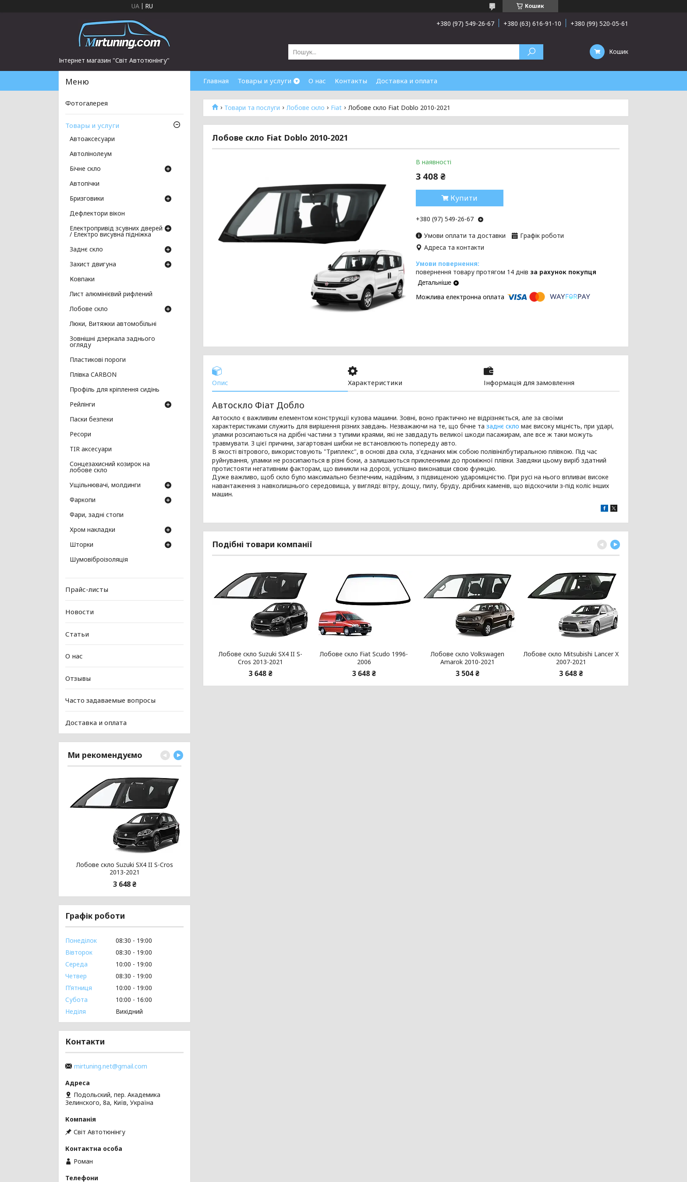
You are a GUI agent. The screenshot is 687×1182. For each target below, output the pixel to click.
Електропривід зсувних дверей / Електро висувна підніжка (116, 231)
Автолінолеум (91, 154)
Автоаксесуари (92, 139)
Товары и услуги (264, 80)
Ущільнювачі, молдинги (105, 485)
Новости (79, 611)
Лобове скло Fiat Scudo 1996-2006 (364, 657)
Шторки (81, 545)
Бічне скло (85, 169)
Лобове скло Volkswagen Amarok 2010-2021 (467, 657)
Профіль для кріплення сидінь (114, 389)
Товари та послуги (252, 108)
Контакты (351, 80)
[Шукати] (531, 52)
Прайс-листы (86, 589)
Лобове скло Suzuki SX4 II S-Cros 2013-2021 (260, 657)
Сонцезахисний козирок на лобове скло (110, 467)
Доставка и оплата (406, 80)
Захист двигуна (93, 264)
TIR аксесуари (91, 449)
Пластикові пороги (98, 360)
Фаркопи (83, 500)
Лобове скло (306, 108)
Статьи (77, 633)
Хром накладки (92, 530)
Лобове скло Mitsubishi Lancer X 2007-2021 (571, 657)
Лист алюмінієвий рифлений (111, 294)
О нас (317, 80)
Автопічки (84, 184)
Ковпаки (82, 279)
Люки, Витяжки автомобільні (113, 324)
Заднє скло (86, 249)
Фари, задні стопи (97, 515)
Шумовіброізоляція (99, 559)
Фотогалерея (86, 103)
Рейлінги (82, 404)
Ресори (80, 434)
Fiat (336, 108)
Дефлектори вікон (97, 213)
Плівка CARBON (93, 375)
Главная (216, 80)
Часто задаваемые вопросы (110, 700)
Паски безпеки (91, 419)
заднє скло (502, 426)
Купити (464, 198)
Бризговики (87, 198)
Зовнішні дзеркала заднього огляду (112, 342)
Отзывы (78, 678)
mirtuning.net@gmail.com (110, 1066)
